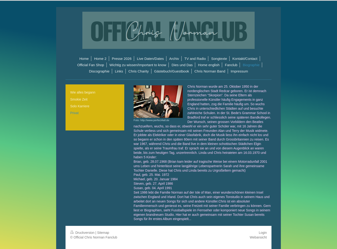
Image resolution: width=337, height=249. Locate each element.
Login (263, 233)
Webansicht (258, 237)
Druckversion (82, 233)
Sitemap (103, 233)
